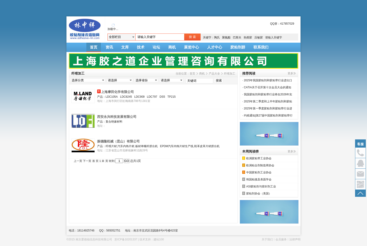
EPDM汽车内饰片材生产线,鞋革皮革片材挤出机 (190, 146)
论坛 (156, 47)
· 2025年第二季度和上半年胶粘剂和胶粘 (267, 101)
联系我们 (260, 47)
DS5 (162, 96)
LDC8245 (126, 96)
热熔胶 (248, 37)
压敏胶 (258, 37)
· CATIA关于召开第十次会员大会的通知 (266, 87)
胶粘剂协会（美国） (257, 193)
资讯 (109, 47)
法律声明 (295, 239)
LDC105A (112, 96)
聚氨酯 (226, 37)
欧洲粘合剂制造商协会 (258, 165)
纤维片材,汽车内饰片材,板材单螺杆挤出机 (132, 146)
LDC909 (139, 96)
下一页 (87, 161)
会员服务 (281, 239)
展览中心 (191, 47)
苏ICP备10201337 (125, 239)
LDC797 (152, 96)
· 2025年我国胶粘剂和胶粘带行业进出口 (267, 80)
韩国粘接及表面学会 (257, 179)
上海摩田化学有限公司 (117, 92)
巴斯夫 (237, 37)
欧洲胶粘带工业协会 (257, 158)
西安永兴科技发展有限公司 (116, 117)
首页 (93, 47)
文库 (125, 47)
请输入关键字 (273, 37)
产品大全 (214, 73)
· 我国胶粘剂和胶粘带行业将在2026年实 (267, 94)
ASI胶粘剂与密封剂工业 (259, 186)
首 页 (95, 161)
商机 (172, 47)
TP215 (171, 96)
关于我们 (267, 239)
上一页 (78, 161)
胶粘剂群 (237, 47)
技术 (140, 47)
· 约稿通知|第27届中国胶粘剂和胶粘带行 (267, 115)
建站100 (159, 239)
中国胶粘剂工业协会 (257, 172)
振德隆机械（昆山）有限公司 (118, 141)
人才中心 (214, 47)
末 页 (105, 161)
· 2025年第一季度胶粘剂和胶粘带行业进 (267, 108)
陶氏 (217, 37)
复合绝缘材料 (114, 121)
